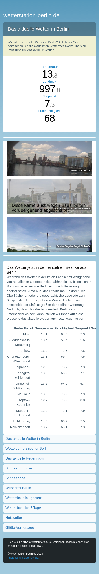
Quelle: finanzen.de (80, 170)
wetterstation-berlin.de (31, 15)
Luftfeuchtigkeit (49, 111)
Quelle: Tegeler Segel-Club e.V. (73, 246)
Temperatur (49, 67)
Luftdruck (49, 81)
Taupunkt (49, 96)
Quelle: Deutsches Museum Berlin (72, 208)
